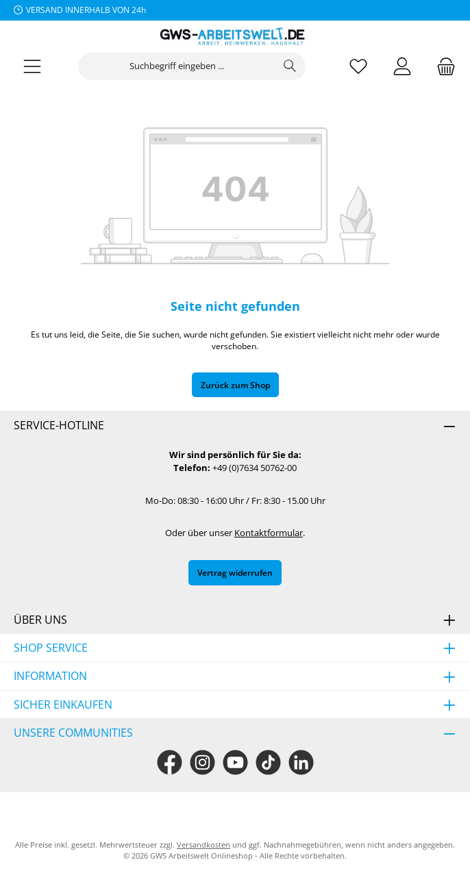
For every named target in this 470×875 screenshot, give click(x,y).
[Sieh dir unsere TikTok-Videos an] (268, 762)
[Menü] (32, 67)
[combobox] (176, 66)
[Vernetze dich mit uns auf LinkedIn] (301, 762)
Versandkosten (203, 844)
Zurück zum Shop (235, 384)
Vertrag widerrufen (235, 572)
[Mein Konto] (402, 67)
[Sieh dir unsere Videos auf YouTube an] (235, 762)
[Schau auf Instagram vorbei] (202, 762)
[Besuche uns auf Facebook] (169, 762)
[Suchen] (290, 66)
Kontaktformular (268, 533)
